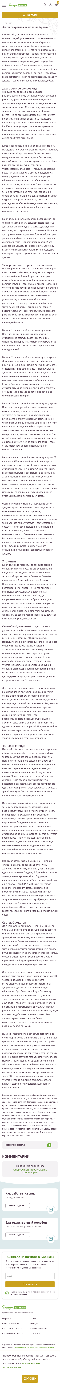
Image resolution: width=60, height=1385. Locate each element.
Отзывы (33, 1318)
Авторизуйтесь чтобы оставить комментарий (30, 1171)
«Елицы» (34, 1323)
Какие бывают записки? (13, 1333)
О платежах (35, 1333)
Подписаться (30, 1284)
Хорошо (30, 1378)
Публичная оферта (38, 1328)
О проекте (7, 1318)
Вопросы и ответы (10, 1323)
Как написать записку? (12, 1328)
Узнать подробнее (17, 1205)
